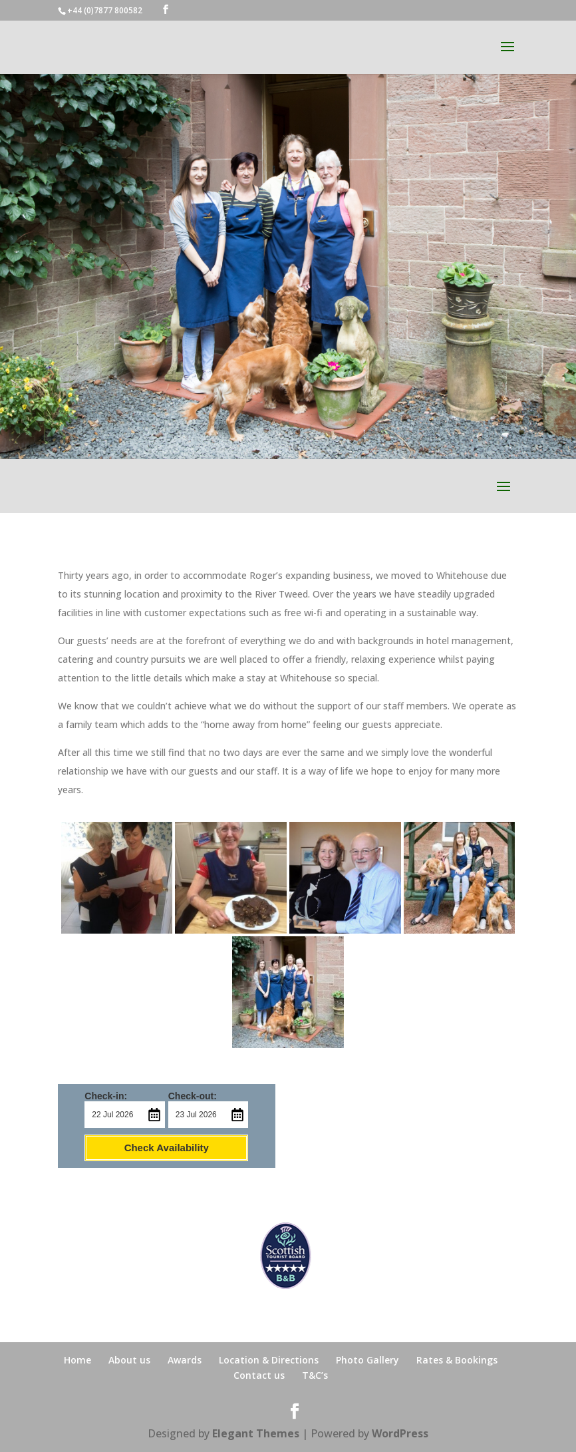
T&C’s (315, 1375)
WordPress (400, 1433)
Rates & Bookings (457, 1360)
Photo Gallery (367, 1360)
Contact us (259, 1375)
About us (129, 1360)
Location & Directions (269, 1360)
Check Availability (166, 1147)
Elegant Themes (255, 1433)
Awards (185, 1360)
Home (77, 1360)
